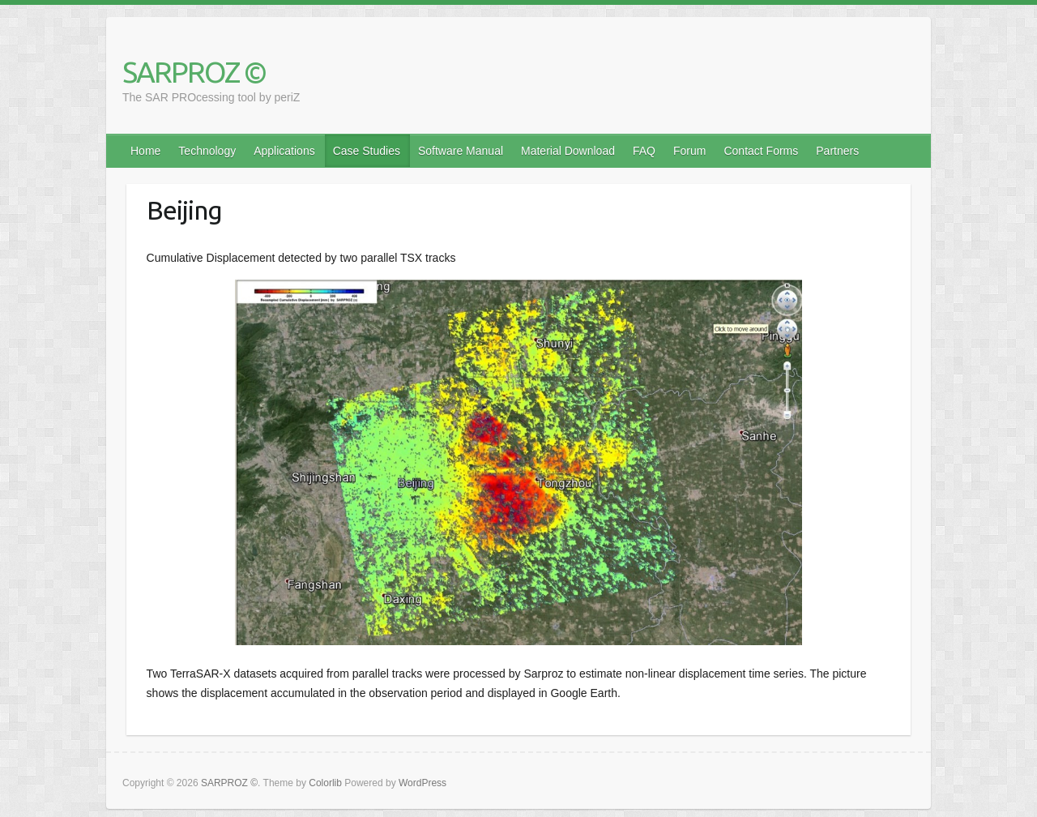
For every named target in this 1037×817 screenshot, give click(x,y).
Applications (284, 150)
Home (145, 150)
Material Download (568, 150)
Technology (207, 150)
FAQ (644, 150)
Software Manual (460, 150)
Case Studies (366, 150)
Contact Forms (760, 150)
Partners (837, 150)
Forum (689, 150)
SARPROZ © (194, 71)
